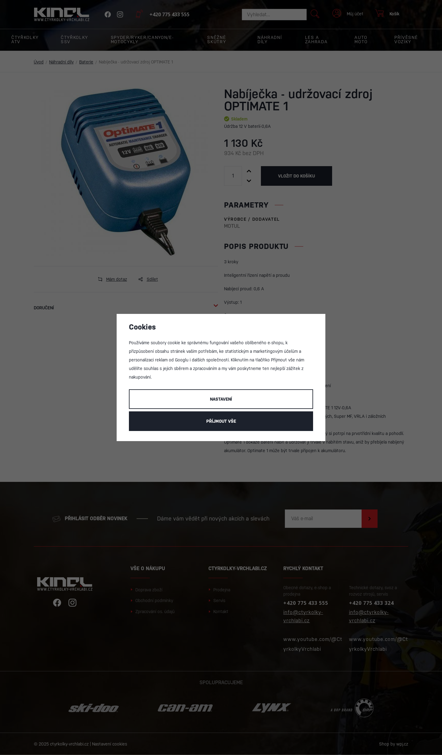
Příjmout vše (221, 421)
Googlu (181, 359)
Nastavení (221, 399)
